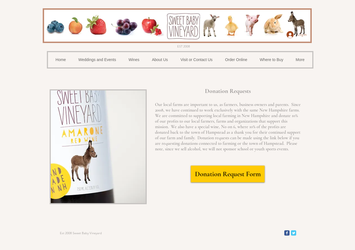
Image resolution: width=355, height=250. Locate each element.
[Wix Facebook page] (287, 233)
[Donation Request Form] (228, 174)
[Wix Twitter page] (293, 233)
